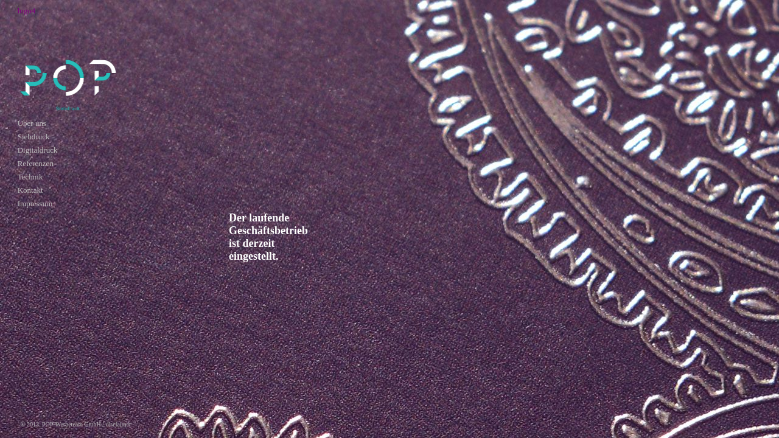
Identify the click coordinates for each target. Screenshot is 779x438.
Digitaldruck (38, 150)
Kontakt (30, 190)
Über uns (32, 123)
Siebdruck (34, 136)
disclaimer (118, 424)
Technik (30, 176)
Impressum (35, 203)
